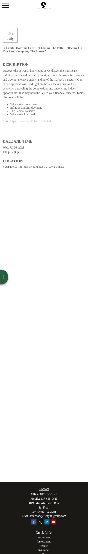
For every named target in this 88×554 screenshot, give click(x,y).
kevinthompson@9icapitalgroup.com (44, 515)
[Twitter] (40, 521)
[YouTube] (53, 521)
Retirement (44, 537)
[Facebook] (33, 521)
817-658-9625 (48, 494)
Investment (44, 541)
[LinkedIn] (46, 521)
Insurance (44, 550)
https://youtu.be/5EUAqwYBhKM (30, 121)
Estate (44, 545)
